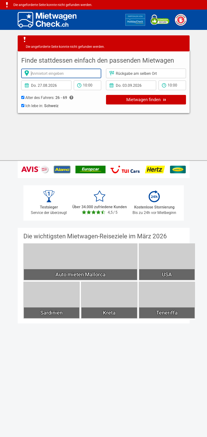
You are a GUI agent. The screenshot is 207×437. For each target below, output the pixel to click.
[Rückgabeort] (146, 73)
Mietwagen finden (146, 99)
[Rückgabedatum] (131, 85)
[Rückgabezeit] (172, 85)
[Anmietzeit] (87, 85)
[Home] (47, 19)
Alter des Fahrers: (47, 97)
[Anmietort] (61, 73)
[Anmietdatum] (46, 85)
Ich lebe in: (39, 106)
